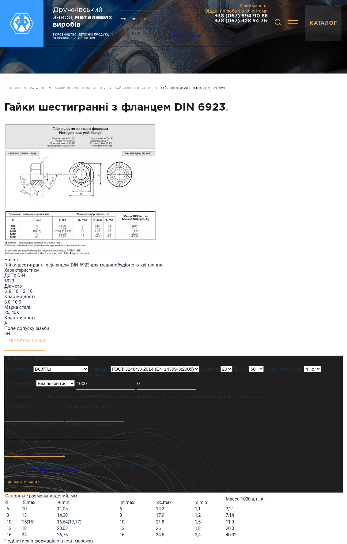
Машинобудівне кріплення (80, 88)
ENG (133, 19)
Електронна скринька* (89, 424)
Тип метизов (18, 369)
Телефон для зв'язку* (88, 406)
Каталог (37, 88)
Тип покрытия (19, 383)
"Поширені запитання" (54, 470)
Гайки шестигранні (133, 88)
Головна (12, 88)
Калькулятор (188, 36)
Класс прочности (284, 369)
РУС (123, 19)
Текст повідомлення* (27, 441)
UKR (143, 19)
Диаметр (209, 369)
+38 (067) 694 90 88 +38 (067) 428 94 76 (241, 18)
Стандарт (99, 369)
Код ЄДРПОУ (18, 406)
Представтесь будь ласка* (32, 424)
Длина (241, 369)
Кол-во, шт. (88, 374)
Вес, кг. (144, 374)
